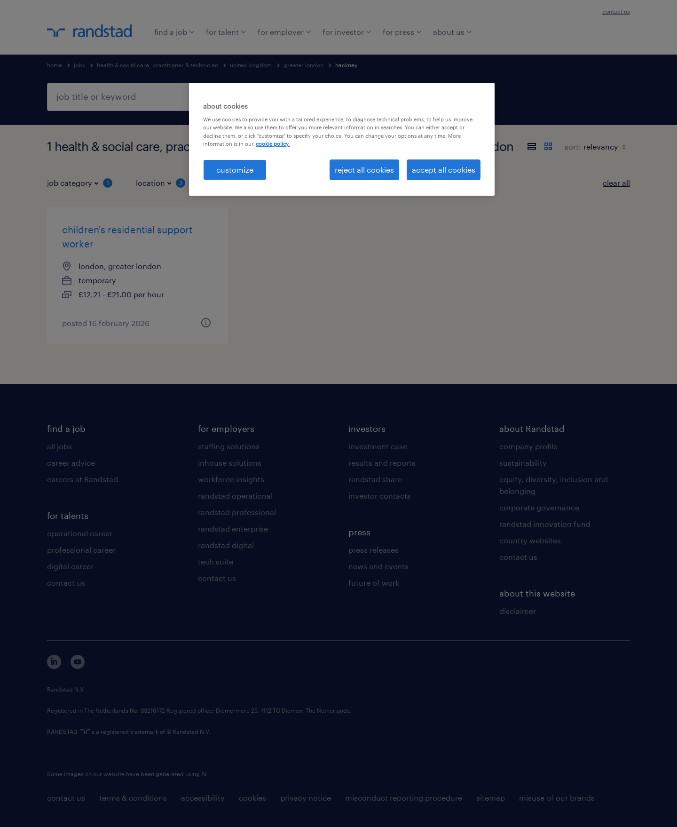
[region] (342, 139)
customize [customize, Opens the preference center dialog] (234, 169)
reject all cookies (364, 169)
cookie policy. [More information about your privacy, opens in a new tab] (273, 144)
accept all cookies (443, 169)
